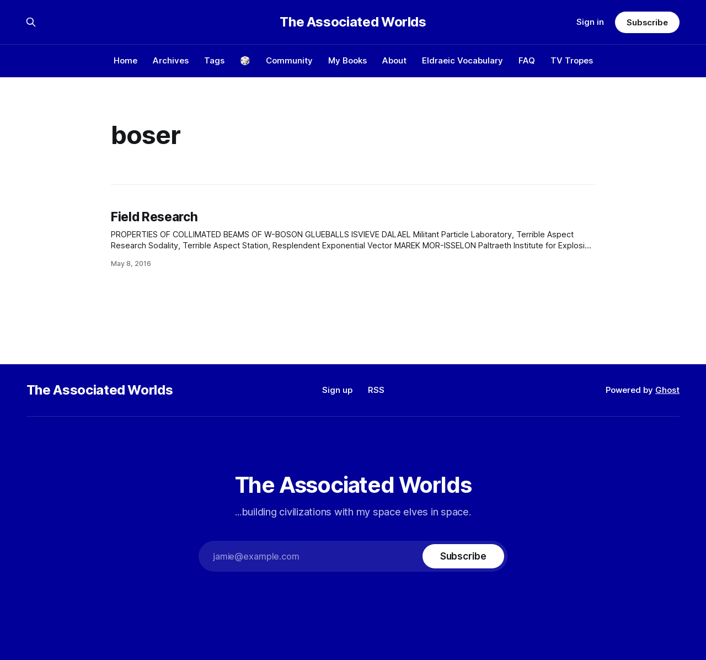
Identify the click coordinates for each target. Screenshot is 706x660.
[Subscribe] (463, 556)
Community (289, 60)
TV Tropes (571, 60)
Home (125, 60)
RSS (376, 390)
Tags (214, 60)
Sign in (590, 22)
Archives (171, 60)
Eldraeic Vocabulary (462, 60)
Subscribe (647, 22)
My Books (347, 60)
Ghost (667, 390)
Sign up (337, 390)
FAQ (526, 60)
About (394, 60)
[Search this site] (30, 22)
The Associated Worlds (353, 22)
